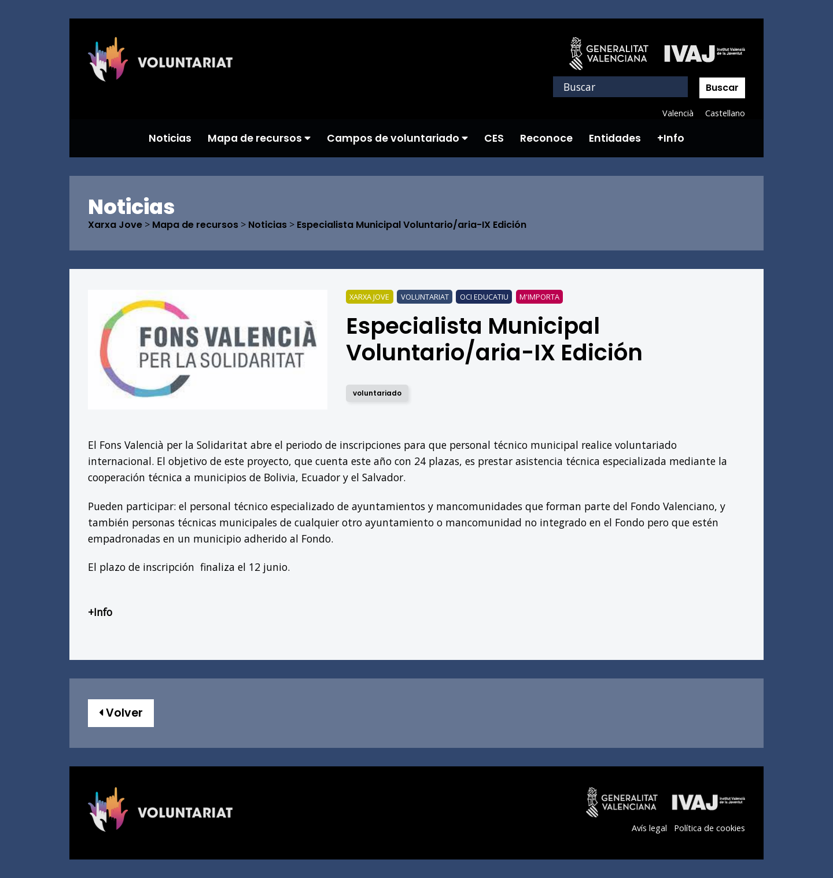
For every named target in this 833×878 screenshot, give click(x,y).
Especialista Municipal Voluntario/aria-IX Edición (411, 225)
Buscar (722, 87)
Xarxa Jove (115, 225)
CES (494, 138)
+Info (670, 138)
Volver (121, 713)
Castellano (725, 113)
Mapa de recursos (259, 138)
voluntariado (377, 393)
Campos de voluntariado (397, 138)
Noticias (170, 138)
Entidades (615, 138)
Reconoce (546, 138)
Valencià (678, 113)
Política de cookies (709, 827)
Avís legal (649, 827)
